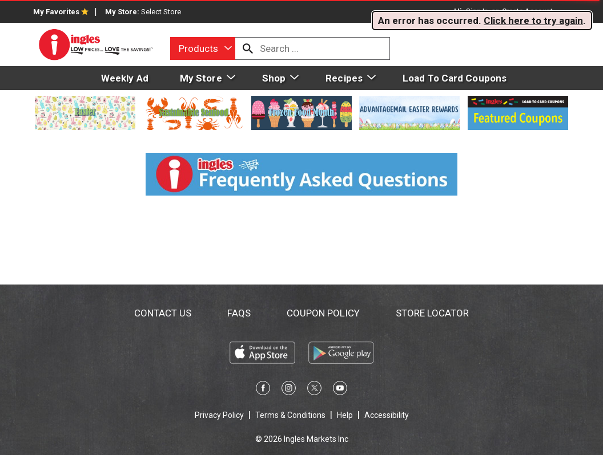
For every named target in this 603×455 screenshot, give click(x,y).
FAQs (239, 313)
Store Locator (432, 313)
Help (345, 415)
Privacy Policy (219, 415)
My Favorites (61, 11)
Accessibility (386, 415)
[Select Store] (162, 11)
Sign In (477, 11)
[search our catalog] (247, 48)
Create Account (527, 11)
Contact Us (162, 313)
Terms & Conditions (290, 415)
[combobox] (202, 48)
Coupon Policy (323, 313)
